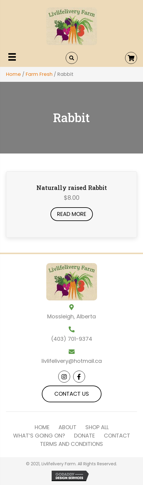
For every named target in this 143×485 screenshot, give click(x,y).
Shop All (97, 427)
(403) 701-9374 (71, 339)
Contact (117, 435)
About (67, 427)
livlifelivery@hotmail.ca (71, 361)
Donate (84, 435)
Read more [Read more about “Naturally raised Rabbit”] (71, 214)
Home (13, 74)
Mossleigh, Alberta (71, 316)
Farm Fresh (39, 74)
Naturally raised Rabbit (71, 187)
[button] (131, 58)
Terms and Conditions (71, 444)
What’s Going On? (39, 435)
